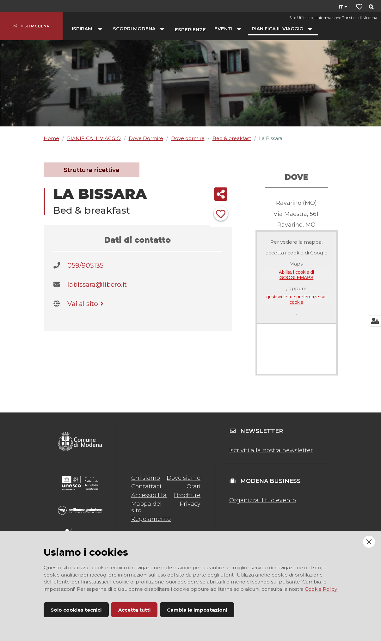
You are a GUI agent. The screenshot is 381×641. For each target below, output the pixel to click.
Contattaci (146, 486)
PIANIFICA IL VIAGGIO (94, 138)
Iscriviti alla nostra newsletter (271, 450)
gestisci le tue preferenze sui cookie (296, 299)
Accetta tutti (134, 610)
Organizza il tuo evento (262, 500)
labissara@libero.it (97, 284)
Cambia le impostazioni (197, 610)
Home (51, 138)
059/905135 (85, 265)
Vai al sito (86, 304)
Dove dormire (188, 138)
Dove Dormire (146, 138)
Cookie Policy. (321, 589)
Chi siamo (145, 477)
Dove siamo (183, 477)
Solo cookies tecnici (76, 610)
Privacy (190, 503)
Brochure (187, 495)
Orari (193, 486)
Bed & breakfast (231, 138)
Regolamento (151, 519)
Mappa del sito (146, 507)
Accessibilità (149, 495)
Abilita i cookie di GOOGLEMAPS (296, 274)
